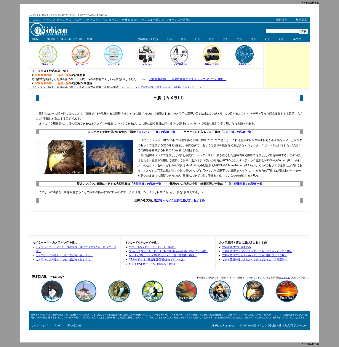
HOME (36, 39)
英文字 (297, 39)
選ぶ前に (52, 39)
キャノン (49, 19)
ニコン (37, 19)
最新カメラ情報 (212, 64)
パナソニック (92, 19)
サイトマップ (40, 325)
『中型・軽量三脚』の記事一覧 (242, 183)
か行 (169, 39)
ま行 (239, 39)
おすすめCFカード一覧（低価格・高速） (152, 263)
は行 (226, 39)
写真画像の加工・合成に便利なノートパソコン (171, 87)
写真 (89, 39)
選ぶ (63, 39)
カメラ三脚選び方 (179, 64)
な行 (211, 39)
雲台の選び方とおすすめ (236, 247)
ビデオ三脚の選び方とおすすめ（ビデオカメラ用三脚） (254, 259)
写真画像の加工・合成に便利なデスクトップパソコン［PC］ (187, 79)
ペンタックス (111, 19)
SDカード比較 (113, 64)
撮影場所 (281, 19)
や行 (253, 39)
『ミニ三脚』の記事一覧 (235, 132)
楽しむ (72, 39)
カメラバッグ (146, 64)
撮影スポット (244, 64)
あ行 (155, 39)
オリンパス (64, 19)
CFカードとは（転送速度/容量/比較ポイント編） (157, 259)
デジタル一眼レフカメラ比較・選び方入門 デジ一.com (273, 325)
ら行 (267, 39)
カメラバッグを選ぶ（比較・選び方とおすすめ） (64, 259)
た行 (197, 39)
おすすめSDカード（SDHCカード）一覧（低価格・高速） (163, 255)
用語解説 (143, 39)
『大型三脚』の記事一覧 (145, 183)
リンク (58, 325)
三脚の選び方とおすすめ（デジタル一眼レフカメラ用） (254, 255)
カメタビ (285, 277)
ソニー (77, 19)
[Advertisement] (259, 15)
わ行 (282, 39)
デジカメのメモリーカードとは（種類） (152, 247)
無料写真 (301, 19)
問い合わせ (74, 325)
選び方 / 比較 (48, 64)
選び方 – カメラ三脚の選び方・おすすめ (179, 200)
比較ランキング (81, 64)
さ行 (183, 39)
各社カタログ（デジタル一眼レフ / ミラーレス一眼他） (156, 19)
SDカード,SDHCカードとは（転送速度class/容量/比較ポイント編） (168, 251)
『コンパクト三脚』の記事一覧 (155, 132)
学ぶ (82, 39)
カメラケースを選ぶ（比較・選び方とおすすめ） (64, 255)
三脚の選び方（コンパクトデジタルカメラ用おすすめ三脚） (257, 251)
